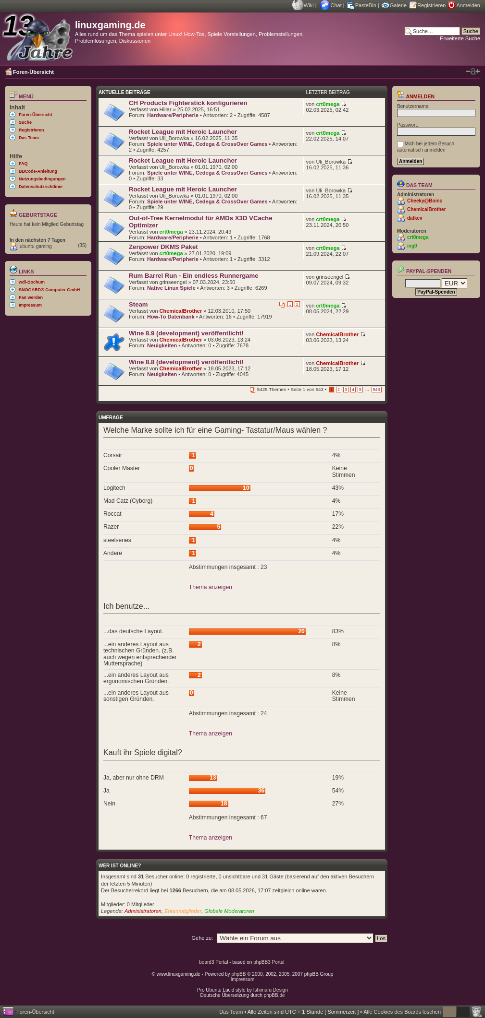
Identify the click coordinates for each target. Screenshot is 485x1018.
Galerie (398, 5)
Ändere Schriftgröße (473, 71)
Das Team (29, 137)
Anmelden (468, 5)
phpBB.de (274, 995)
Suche (25, 122)
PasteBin (365, 5)
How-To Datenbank (171, 317)
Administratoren (143, 911)
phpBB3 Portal (269, 962)
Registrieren (431, 5)
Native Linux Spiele (171, 288)
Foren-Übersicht (33, 72)
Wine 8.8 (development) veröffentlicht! (186, 362)
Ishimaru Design (270, 990)
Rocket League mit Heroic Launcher (183, 131)
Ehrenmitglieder (182, 911)
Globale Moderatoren (229, 911)
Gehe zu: (202, 938)
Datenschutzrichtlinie (40, 186)
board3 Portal (213, 962)
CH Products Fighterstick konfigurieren (188, 103)
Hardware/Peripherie (173, 115)
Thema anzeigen (210, 587)
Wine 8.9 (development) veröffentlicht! (186, 333)
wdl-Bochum (32, 282)
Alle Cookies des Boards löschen (402, 1012)
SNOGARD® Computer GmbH (49, 289)
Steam (138, 304)
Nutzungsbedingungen (42, 179)
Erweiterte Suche (460, 38)
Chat (336, 5)
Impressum (30, 305)
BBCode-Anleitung (38, 171)
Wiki (309, 5)
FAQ (23, 163)
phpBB (238, 974)
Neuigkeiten (162, 345)
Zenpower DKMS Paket (163, 246)
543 (376, 389)
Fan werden (31, 297)
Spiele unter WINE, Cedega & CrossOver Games (207, 144)
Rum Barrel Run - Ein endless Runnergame (194, 275)
